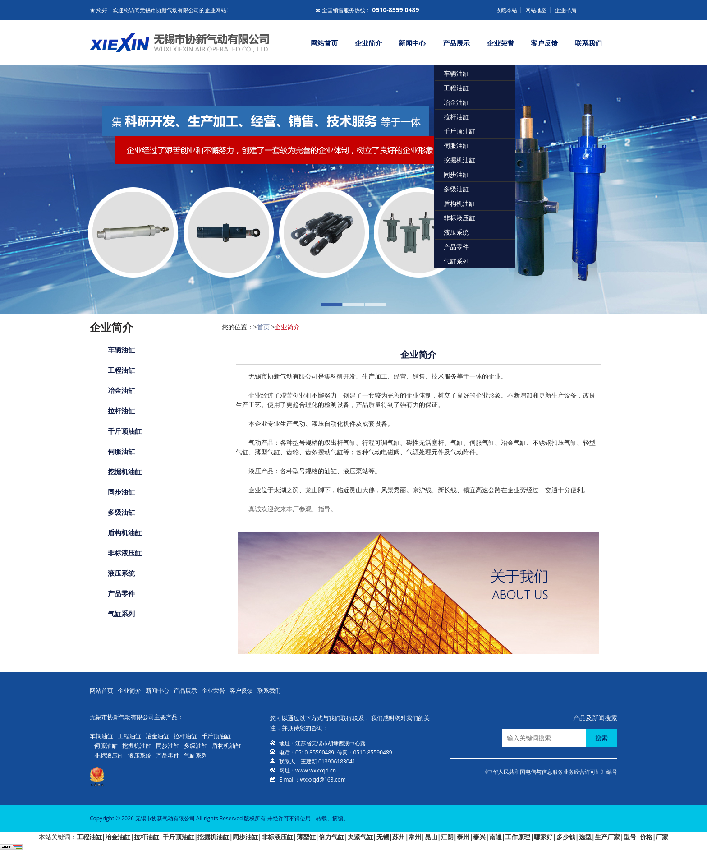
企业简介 (368, 42)
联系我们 (588, 42)
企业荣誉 (500, 42)
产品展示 (456, 42)
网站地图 (536, 10)
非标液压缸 (459, 217)
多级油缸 (456, 189)
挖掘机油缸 (459, 160)
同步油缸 (456, 174)
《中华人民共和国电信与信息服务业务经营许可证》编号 (549, 772)
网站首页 (324, 42)
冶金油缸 (456, 102)
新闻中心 (412, 42)
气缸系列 (456, 261)
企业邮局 (565, 10)
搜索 (601, 738)
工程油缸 (456, 87)
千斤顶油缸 (459, 131)
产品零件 (456, 246)
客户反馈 (544, 42)
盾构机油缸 (459, 203)
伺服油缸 (456, 145)
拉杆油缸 (456, 116)
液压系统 (456, 232)
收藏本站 (506, 10)
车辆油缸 (456, 73)
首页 (263, 327)
